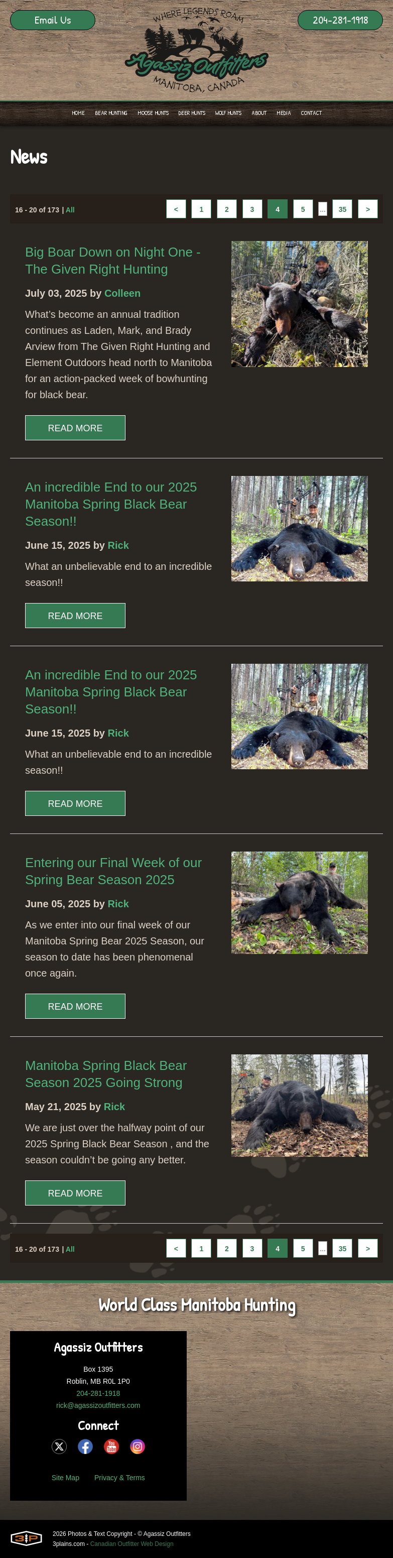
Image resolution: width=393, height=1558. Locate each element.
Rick (118, 545)
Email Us (53, 19)
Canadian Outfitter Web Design (132, 1543)
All (70, 210)
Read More (75, 428)
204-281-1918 (340, 19)
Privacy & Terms (119, 1478)
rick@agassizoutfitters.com (98, 1405)
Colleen (122, 293)
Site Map (65, 1478)
